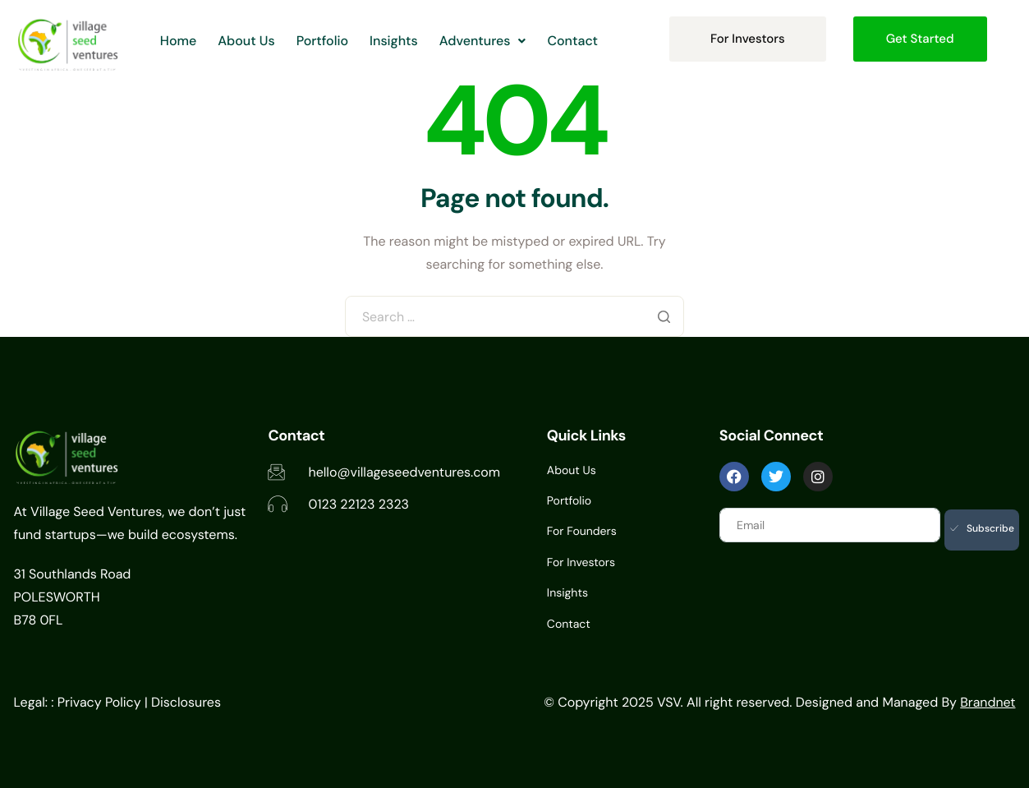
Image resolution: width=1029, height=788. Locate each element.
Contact (585, 38)
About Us (248, 38)
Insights (400, 38)
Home (179, 38)
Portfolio (326, 38)
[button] (493, 38)
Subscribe (982, 528)
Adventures (493, 38)
